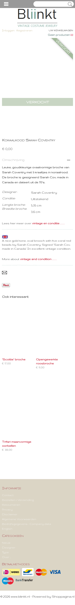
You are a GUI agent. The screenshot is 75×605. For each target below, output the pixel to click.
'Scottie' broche (13, 359)
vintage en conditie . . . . (48, 223)
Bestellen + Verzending (18, 499)
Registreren (24, 30)
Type (5, 552)
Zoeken (69, 4)
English (7, 528)
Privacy (7, 509)
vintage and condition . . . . (38, 259)
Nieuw (6, 542)
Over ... (6, 557)
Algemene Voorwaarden (19, 519)
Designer (8, 547)
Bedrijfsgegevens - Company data (26, 523)
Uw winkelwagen (61, 30)
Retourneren (11, 504)
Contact (8, 495)
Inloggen (8, 30)
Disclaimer (9, 514)
